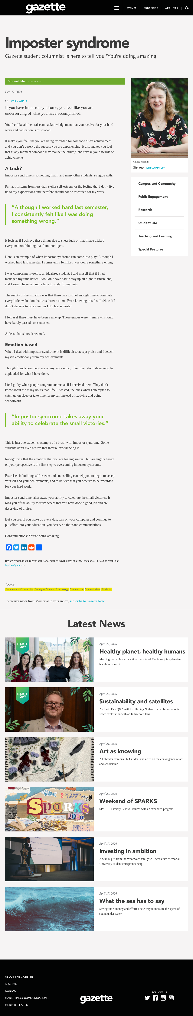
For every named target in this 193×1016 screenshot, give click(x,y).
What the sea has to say (132, 901)
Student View (92, 589)
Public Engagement (153, 196)
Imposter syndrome (67, 42)
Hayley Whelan (19, 101)
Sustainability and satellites (136, 701)
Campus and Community (19, 589)
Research (145, 210)
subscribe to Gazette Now (87, 601)
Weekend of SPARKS (128, 801)
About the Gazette (19, 976)
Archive (11, 983)
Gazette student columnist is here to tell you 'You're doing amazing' (81, 56)
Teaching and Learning (155, 236)
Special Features (150, 249)
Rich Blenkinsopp (155, 168)
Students (106, 589)
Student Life (76, 589)
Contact (11, 990)
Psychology (62, 589)
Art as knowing (120, 751)
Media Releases (16, 1004)
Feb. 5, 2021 (13, 92)
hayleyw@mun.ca (14, 565)
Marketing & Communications (26, 997)
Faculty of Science (44, 589)
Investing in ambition (127, 851)
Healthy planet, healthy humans (142, 651)
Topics (10, 584)
